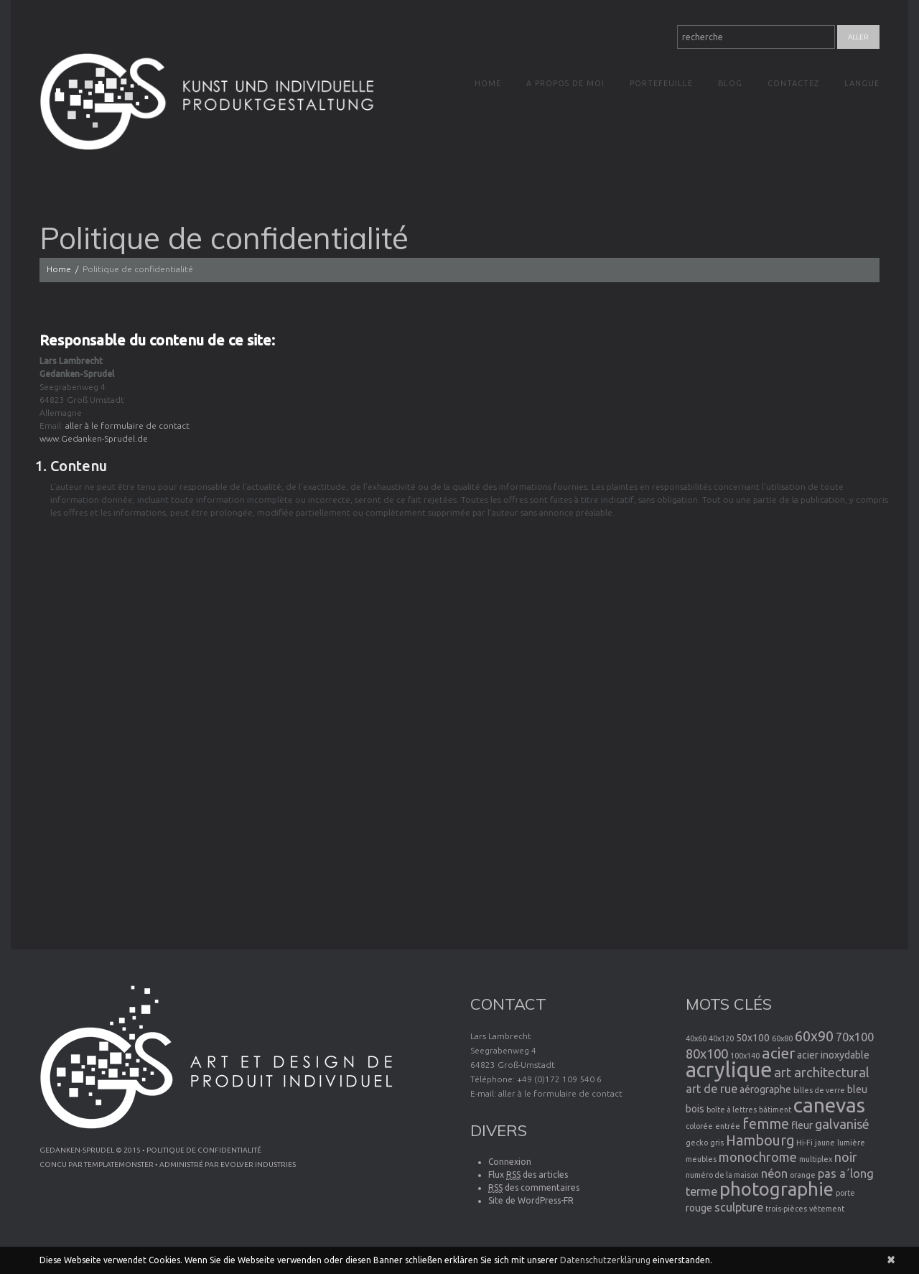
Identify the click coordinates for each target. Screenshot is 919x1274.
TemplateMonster (119, 1164)
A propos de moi (565, 83)
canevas (829, 1104)
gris (717, 1142)
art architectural (821, 1072)
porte (845, 1193)
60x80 (782, 1038)
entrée (727, 1126)
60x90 (814, 1036)
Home (488, 83)
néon (774, 1173)
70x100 (855, 1037)
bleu (857, 1089)
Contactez (793, 83)
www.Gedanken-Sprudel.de (92, 438)
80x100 (707, 1053)
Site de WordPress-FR (531, 1200)
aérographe (765, 1089)
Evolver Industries (258, 1164)
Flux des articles (528, 1175)
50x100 (753, 1037)
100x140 (745, 1055)
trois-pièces (786, 1208)
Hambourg (760, 1140)
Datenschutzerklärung (605, 1260)
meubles (701, 1159)
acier (778, 1052)
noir (845, 1157)
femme (765, 1124)
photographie (776, 1188)
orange (803, 1175)
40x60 (696, 1038)
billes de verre (819, 1090)
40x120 (721, 1038)
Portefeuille (661, 83)
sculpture (738, 1207)
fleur (802, 1125)
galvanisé (842, 1124)
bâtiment (775, 1109)
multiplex (815, 1159)
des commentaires (533, 1188)
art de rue (711, 1088)
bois (695, 1109)
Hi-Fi (804, 1142)
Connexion (509, 1161)
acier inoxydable (833, 1055)
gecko (697, 1142)
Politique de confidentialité (203, 1150)
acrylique (729, 1070)
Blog (730, 83)
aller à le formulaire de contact (126, 425)
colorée (699, 1126)
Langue (862, 83)
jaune (825, 1142)
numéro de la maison (722, 1175)
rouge (699, 1208)
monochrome (758, 1157)
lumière (851, 1142)
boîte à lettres (731, 1109)
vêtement (826, 1208)
